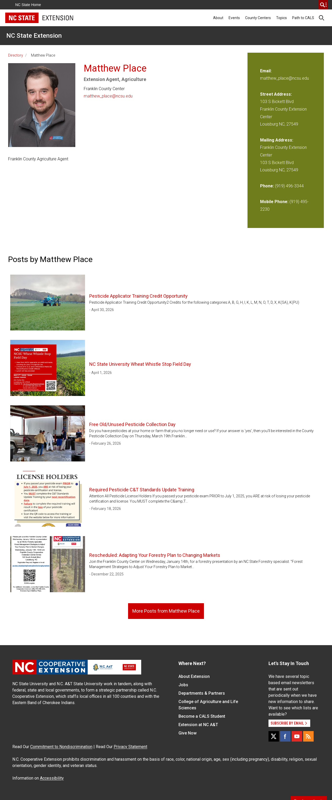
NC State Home (28, 5)
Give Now (187, 733)
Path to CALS (303, 18)
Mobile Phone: (274, 201)
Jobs (183, 684)
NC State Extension (34, 35)
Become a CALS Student (201, 716)
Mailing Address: (276, 140)
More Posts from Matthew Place (166, 611)
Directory (15, 55)
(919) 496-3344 (289, 185)
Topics (281, 18)
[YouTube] (297, 736)
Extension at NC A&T (198, 724)
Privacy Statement (130, 746)
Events (234, 18)
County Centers (258, 18)
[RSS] (308, 736)
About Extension (194, 676)
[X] (273, 736)
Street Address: (276, 94)
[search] (323, 4)
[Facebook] (285, 736)
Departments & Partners (201, 693)
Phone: (267, 185)
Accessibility (52, 778)
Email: (266, 70)
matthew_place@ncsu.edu (108, 96)
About (218, 18)
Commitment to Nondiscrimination (61, 746)
